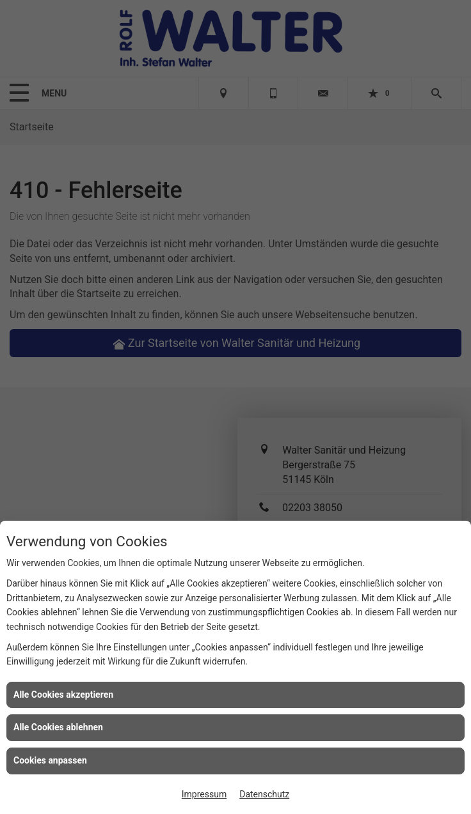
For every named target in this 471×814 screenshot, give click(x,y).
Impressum (204, 794)
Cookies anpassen (50, 760)
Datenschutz (264, 794)
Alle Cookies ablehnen (58, 727)
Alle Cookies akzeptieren (63, 694)
